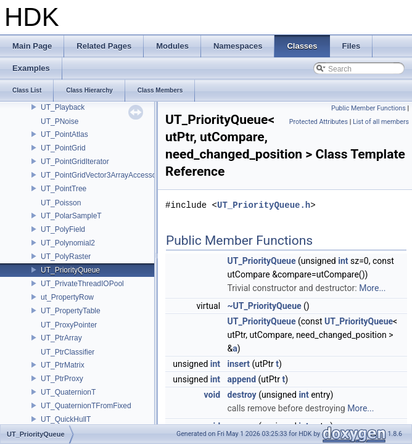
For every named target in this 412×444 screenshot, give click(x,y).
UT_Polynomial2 (68, 243)
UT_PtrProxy (62, 378)
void (212, 395)
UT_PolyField (63, 229)
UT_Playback (62, 107)
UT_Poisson (61, 203)
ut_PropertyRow (67, 297)
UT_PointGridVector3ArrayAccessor (100, 175)
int (343, 261)
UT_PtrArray (61, 338)
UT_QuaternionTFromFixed (86, 405)
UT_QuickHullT (66, 419)
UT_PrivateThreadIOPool (82, 283)
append (242, 379)
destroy (242, 395)
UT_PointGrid (63, 148)
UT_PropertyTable (71, 310)
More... (372, 288)
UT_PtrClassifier (67, 352)
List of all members (381, 122)
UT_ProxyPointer (69, 325)
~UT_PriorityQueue (265, 306)
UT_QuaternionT (68, 392)
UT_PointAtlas (64, 134)
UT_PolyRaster (66, 256)
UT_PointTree (63, 188)
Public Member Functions (368, 108)
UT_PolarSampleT (71, 216)
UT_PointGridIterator (75, 161)
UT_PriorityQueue (70, 270)
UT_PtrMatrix (62, 365)
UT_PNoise (59, 121)
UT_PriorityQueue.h (263, 205)
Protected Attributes (318, 122)
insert (239, 364)
